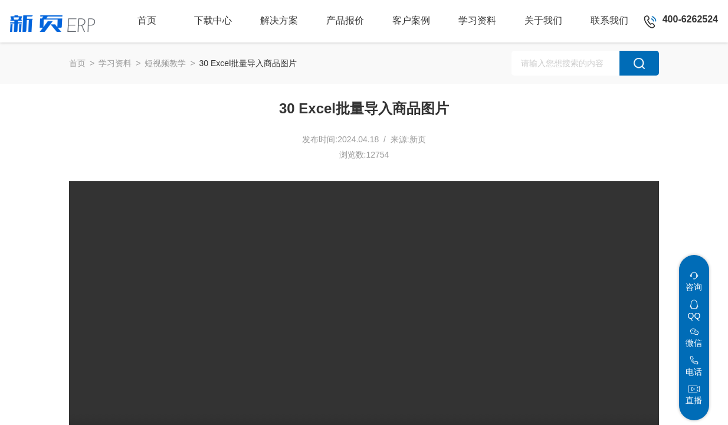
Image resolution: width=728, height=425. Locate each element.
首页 (77, 63)
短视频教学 (165, 63)
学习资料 (115, 63)
